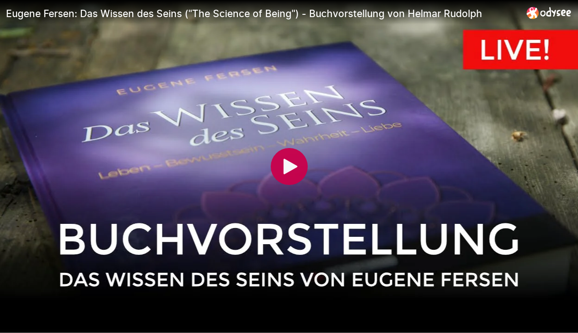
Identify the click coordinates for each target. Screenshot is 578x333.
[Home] (549, 13)
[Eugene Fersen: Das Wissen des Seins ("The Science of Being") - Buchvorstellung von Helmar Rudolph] (262, 13)
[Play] (289, 166)
